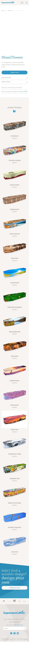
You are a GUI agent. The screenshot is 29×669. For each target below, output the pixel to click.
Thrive (26, 639)
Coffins (10, 10)
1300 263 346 (18, 625)
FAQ (5, 619)
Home (3, 10)
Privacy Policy (14, 622)
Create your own (14, 587)
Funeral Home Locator (16, 619)
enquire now (14, 72)
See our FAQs (23, 91)
